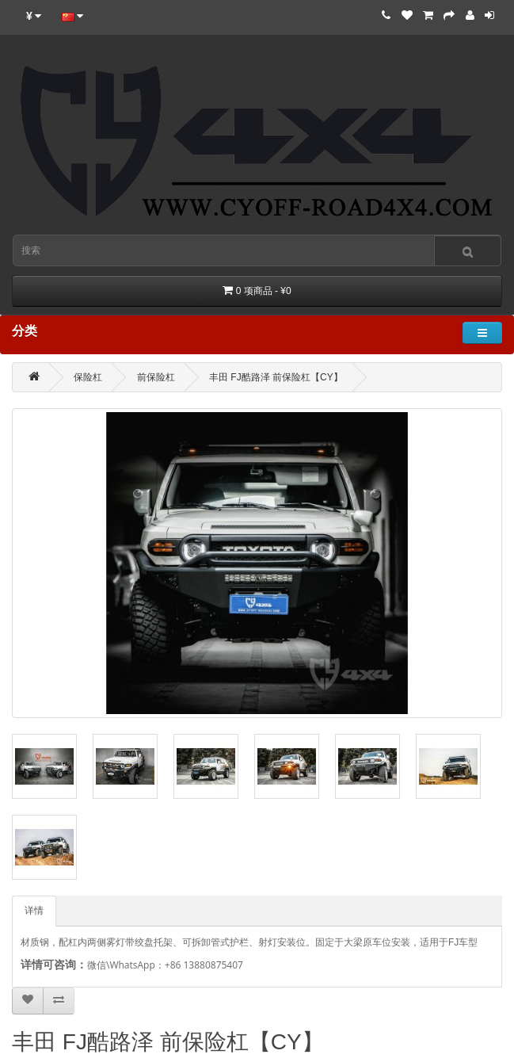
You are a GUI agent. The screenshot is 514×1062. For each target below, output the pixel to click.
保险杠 (88, 377)
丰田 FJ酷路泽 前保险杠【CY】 (276, 377)
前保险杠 (156, 377)
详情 (34, 910)
